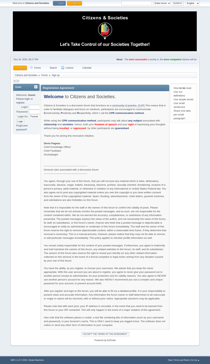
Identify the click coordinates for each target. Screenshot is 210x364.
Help (170, 360)
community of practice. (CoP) (128, 105)
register (20, 102)
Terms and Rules (181, 360)
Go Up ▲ (195, 360)
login (27, 98)
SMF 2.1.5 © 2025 (19, 360)
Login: (24, 107)
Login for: (23, 116)
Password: (22, 111)
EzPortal (111, 340)
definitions (179, 95)
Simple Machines (36, 360)
